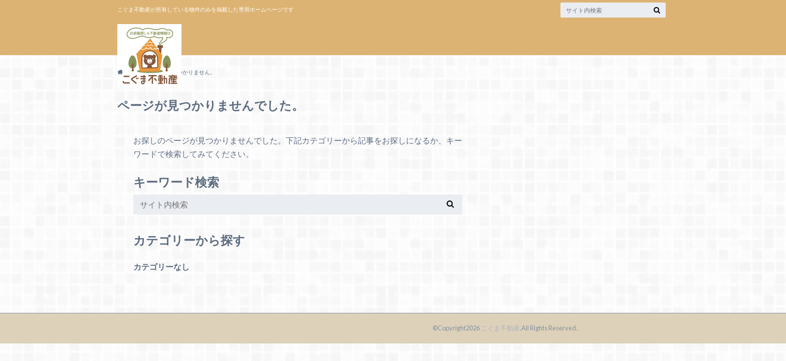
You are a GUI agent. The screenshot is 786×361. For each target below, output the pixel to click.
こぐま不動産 (500, 328)
